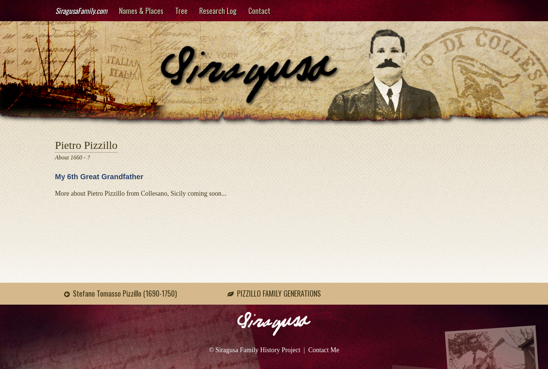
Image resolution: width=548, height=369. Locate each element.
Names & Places (141, 10)
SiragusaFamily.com (81, 10)
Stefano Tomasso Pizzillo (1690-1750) (125, 293)
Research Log (218, 10)
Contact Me (323, 350)
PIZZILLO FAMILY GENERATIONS (279, 293)
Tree (181, 10)
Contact (259, 10)
